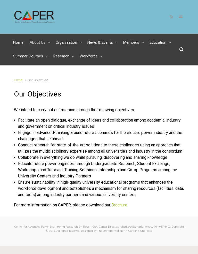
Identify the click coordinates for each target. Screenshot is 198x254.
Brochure (119, 205)
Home (18, 80)
